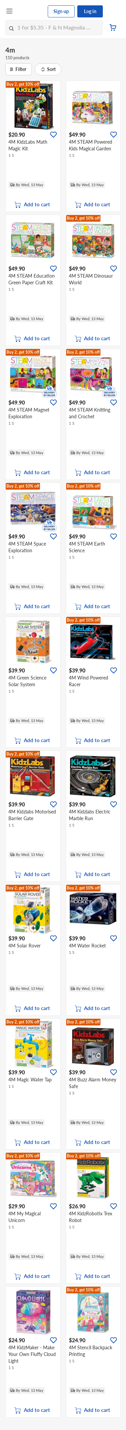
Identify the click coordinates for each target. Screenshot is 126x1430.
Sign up (61, 11)
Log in (90, 11)
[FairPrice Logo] (30, 11)
